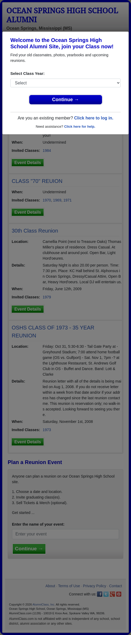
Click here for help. (79, 126)
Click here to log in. (93, 118)
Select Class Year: (27, 73)
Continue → (65, 99)
